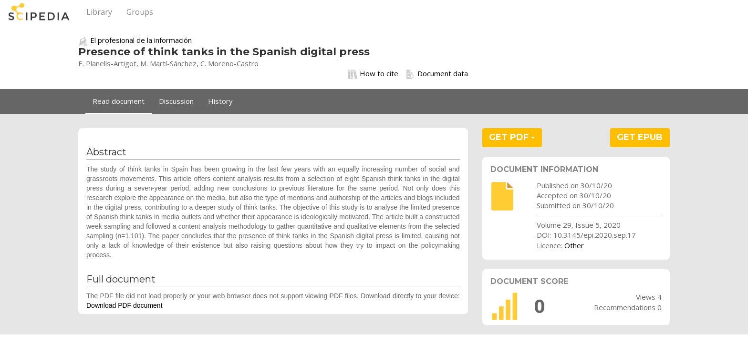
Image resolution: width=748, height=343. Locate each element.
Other (574, 245)
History (220, 101)
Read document (119, 101)
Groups (139, 12)
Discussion (176, 101)
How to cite (373, 74)
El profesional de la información (141, 40)
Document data (436, 74)
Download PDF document (124, 305)
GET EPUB (640, 137)
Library (99, 12)
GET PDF (512, 137)
